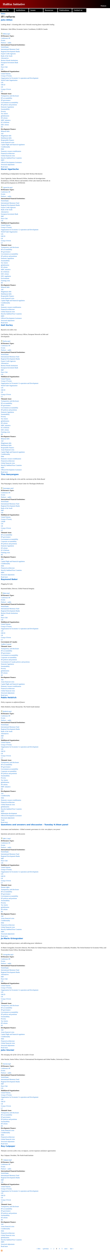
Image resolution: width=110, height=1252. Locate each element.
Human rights (5, 887)
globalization (5, 116)
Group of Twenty (6, 76)
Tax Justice (4, 113)
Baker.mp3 (6, 593)
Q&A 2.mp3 (7, 838)
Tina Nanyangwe (10, 474)
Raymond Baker (9, 579)
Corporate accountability (9, 541)
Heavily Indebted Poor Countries (11, 158)
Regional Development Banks (10, 51)
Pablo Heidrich (8, 697)
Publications (64, 10)
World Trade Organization (9, 80)
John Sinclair (7, 1050)
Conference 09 (5, 38)
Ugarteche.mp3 (7, 187)
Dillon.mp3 (6, 34)
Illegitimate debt (6, 136)
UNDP (3, 521)
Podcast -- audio (6, 43)
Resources (49, 10)
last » (71, 1249)
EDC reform (5, 125)
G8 (2, 87)
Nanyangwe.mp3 (8, 488)
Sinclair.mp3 (7, 1064)
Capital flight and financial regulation (13, 144)
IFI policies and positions (9, 105)
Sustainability (5, 109)
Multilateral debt (6, 138)
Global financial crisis (8, 156)
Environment (5, 278)
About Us (5, 10)
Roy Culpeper (8, 1146)
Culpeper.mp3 (7, 1160)
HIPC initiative (6, 120)
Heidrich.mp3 (7, 711)
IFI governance (6, 100)
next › (66, 1249)
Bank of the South (6, 56)
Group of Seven (6, 89)
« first (38, 1249)
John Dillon (6, 20)
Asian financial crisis (7, 142)
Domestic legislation (7, 107)
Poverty (3, 111)
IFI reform (4, 118)
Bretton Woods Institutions (9, 60)
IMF (2, 65)
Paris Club (4, 67)
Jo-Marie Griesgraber (12, 938)
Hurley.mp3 (6, 341)
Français (103, 6)
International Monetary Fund (10, 49)
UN (2, 69)
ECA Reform (5, 122)
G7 (2, 91)
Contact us (78, 10)
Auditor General (6, 644)
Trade (3, 820)
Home (3, 13)
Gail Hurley (7, 325)
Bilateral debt (5, 131)
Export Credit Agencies (8, 54)
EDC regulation (6, 276)
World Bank (5, 47)
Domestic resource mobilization (11, 151)
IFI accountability (6, 98)
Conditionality (5, 147)
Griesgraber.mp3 (8, 954)
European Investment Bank (9, 62)
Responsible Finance (7, 140)
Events (3, 40)
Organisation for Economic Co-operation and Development (19, 78)
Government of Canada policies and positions (15, 662)
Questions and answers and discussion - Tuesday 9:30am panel (34, 824)
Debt (2, 149)
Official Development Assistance (11, 162)
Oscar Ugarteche (10, 169)
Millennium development (9, 813)
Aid (2, 133)
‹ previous (45, 1249)
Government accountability (9, 102)
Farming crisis (5, 281)
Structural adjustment (7, 164)
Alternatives (5, 58)
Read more (4, 167)
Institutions (20, 10)
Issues (33, 10)
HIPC (3, 160)
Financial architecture (8, 153)
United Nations (6, 74)
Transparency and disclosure (10, 96)
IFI (2, 127)
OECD (3, 85)
